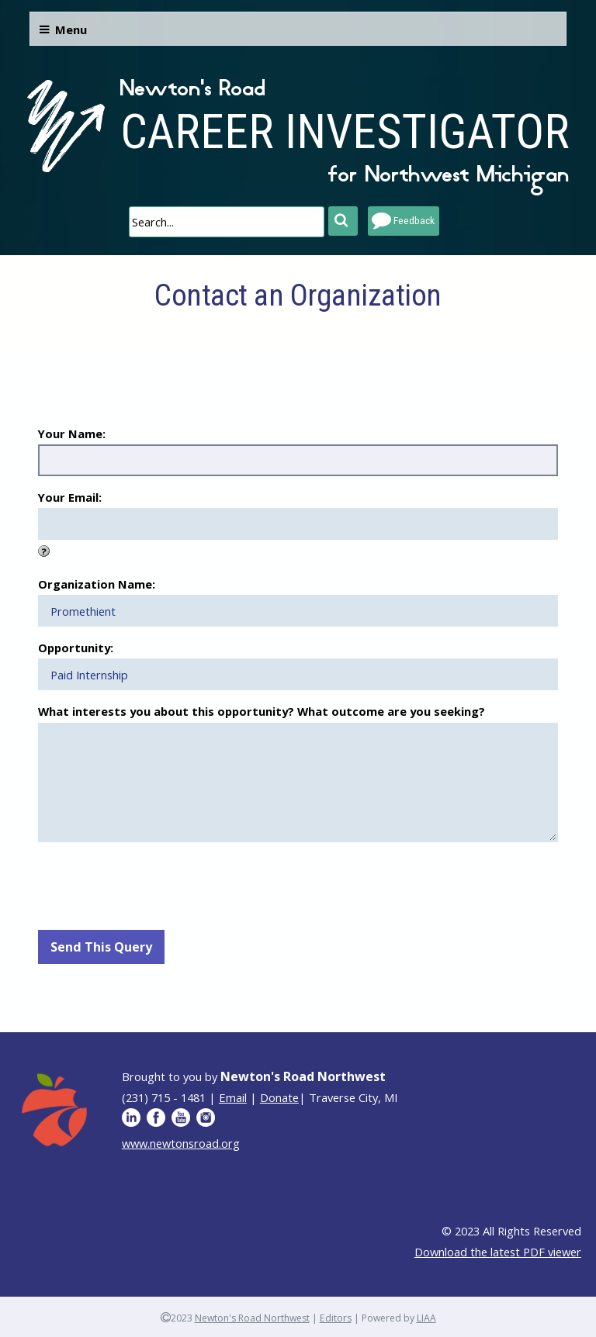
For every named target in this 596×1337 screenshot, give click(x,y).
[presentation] (156, 884)
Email (233, 1097)
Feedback (414, 220)
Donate (279, 1097)
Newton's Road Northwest (252, 1318)
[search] (226, 221)
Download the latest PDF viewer (497, 1251)
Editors (336, 1318)
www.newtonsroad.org (181, 1143)
